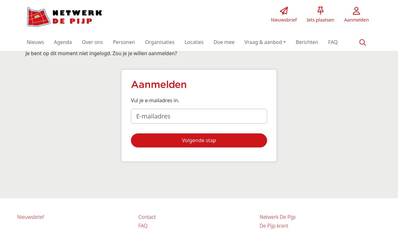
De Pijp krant (274, 225)
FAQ (142, 225)
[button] (35, 42)
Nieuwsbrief (30, 217)
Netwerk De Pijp (278, 217)
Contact (147, 217)
